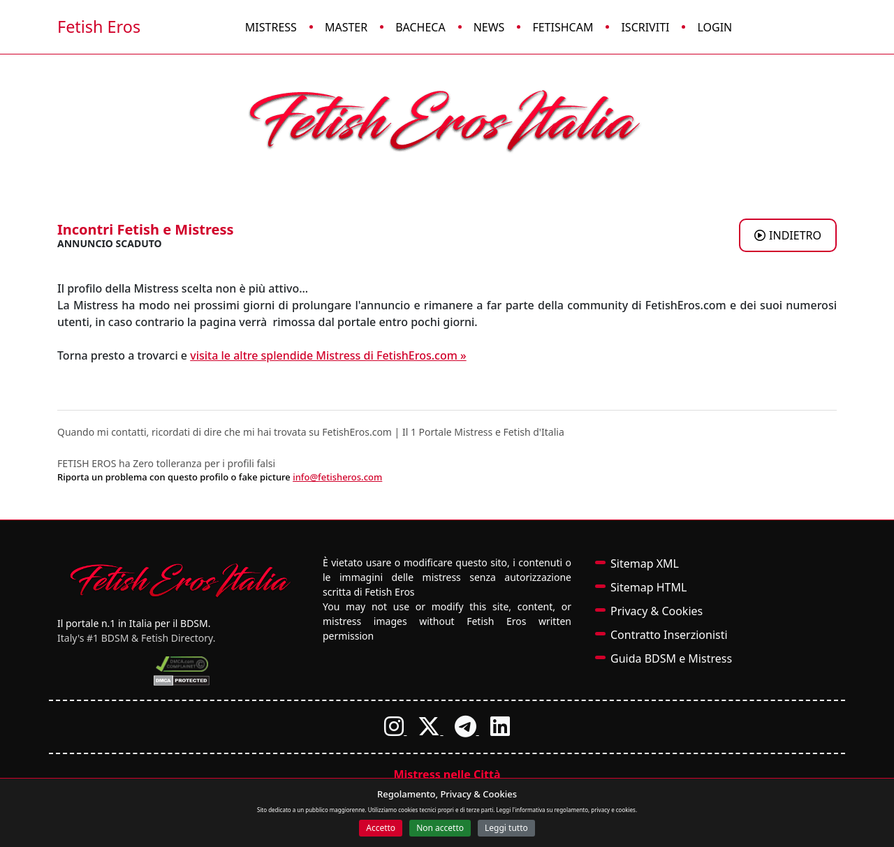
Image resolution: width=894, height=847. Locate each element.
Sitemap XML (644, 563)
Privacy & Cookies (656, 611)
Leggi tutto (506, 828)
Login (714, 27)
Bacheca (420, 27)
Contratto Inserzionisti (669, 634)
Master (346, 27)
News (489, 27)
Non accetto (440, 828)
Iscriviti (645, 27)
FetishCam (562, 27)
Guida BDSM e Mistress (671, 658)
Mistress (271, 27)
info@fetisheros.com (337, 477)
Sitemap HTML (648, 587)
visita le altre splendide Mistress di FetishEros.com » (328, 355)
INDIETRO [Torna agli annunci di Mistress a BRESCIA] (787, 235)
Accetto (380, 828)
